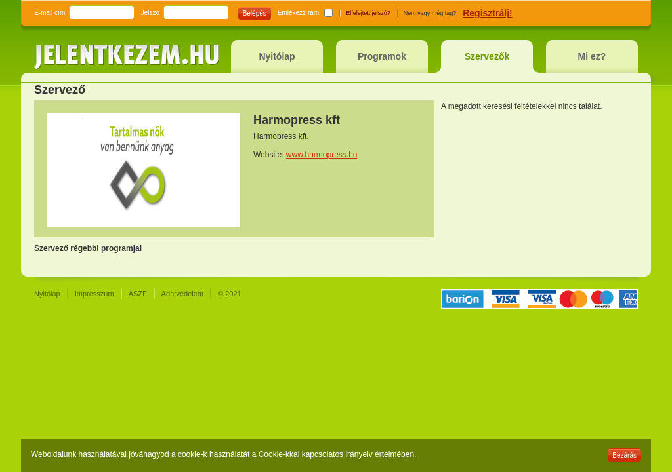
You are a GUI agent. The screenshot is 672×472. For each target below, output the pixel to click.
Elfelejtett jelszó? (368, 13)
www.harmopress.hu (322, 154)
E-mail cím (49, 12)
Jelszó (150, 12)
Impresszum (94, 294)
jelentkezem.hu (126, 57)
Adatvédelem (182, 294)
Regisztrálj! (487, 13)
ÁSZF (138, 294)
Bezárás (624, 455)
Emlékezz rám (298, 12)
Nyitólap (47, 294)
